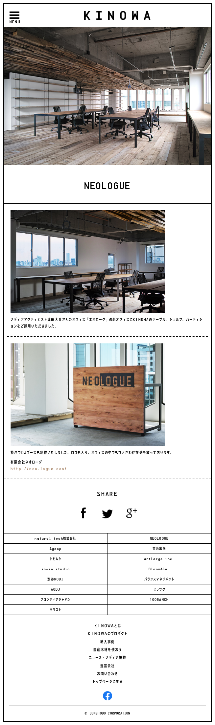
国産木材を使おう (107, 649)
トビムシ (56, 558)
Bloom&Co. (159, 569)
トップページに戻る (107, 681)
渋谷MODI (55, 579)
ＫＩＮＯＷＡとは (107, 625)
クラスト (56, 609)
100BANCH (159, 599)
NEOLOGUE (159, 538)
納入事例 (107, 642)
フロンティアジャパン (55, 599)
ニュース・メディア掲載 (107, 657)
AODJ (55, 589)
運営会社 (107, 666)
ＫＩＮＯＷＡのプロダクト (107, 633)
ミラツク (159, 589)
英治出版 (159, 548)
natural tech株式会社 (55, 538)
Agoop (55, 548)
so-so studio (55, 569)
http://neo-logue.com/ (39, 468)
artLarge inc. (159, 558)
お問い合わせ (107, 673)
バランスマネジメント (159, 579)
